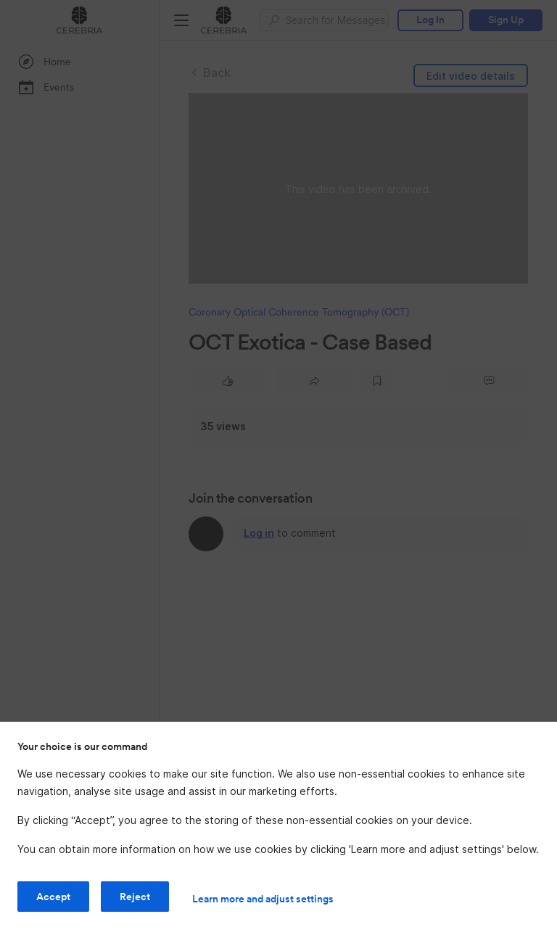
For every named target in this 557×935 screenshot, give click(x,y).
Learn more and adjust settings (263, 899)
